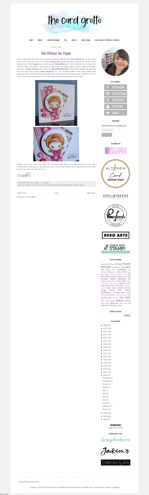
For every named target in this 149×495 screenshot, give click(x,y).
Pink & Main (114, 283)
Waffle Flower (105, 303)
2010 (105, 375)
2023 (105, 335)
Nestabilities (60, 64)
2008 (105, 416)
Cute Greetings (46, 71)
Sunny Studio (109, 295)
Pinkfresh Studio (124, 283)
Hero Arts (121, 272)
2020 (105, 344)
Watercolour (114, 303)
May (104, 397)
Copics (36, 64)
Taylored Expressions (121, 295)
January (106, 409)
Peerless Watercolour (108, 281)
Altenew (118, 264)
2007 (105, 419)
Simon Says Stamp (119, 290)
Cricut (114, 269)
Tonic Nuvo (109, 301)
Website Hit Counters (115, 428)
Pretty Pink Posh (117, 286)
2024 (105, 331)
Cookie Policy (34, 482)
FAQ (65, 40)
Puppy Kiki (55, 62)
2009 (105, 413)
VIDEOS (74, 40)
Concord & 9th (117, 267)
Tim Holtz (124, 297)
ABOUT (40, 40)
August (105, 387)
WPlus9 (127, 301)
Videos (119, 300)
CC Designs (26, 185)
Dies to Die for (40, 185)
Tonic (102, 301)
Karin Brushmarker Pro (118, 274)
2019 (105, 347)
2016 (105, 356)
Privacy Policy (23, 482)
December (106, 378)
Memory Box (122, 276)
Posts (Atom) (31, 197)
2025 (105, 328)
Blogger (116, 487)
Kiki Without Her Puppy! (56, 53)
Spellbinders (106, 292)
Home (56, 193)
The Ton (115, 298)
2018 (105, 350)
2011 (105, 372)
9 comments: (45, 183)
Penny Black (121, 281)
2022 (105, 338)
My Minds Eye (59, 185)
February (106, 406)
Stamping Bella (119, 292)
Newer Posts (21, 193)
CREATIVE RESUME (53, 40)
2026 (105, 325)
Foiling (109, 272)
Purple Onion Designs (114, 288)
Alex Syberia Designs (108, 264)
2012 (105, 369)
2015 (105, 359)
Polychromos (105, 286)
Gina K (114, 272)
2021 (105, 341)
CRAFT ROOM (85, 40)
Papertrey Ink (124, 279)
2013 (105, 366)
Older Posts (91, 193)
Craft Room (105, 269)
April (104, 400)
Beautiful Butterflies (60, 69)
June (105, 393)
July (104, 390)
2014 (105, 363)
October (106, 384)
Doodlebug (121, 269)
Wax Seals (123, 303)
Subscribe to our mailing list (114, 126)
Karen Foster (49, 185)
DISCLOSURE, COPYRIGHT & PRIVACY (107, 40)
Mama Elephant (111, 276)
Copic (33, 185)
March (105, 403)
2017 (105, 353)
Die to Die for (76, 59)
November (106, 381)
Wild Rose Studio (78, 185)
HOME (31, 40)
